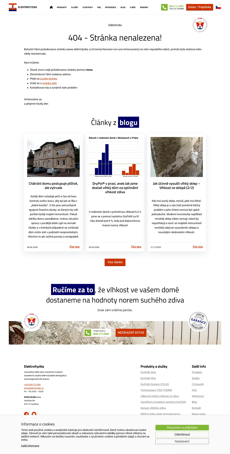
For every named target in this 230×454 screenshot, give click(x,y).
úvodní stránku (48, 78)
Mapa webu (199, 414)
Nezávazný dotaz (131, 332)
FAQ (99, 7)
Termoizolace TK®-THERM (156, 390)
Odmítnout (182, 434)
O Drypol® (88, 7)
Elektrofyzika (115, 25)
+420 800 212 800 (32, 384)
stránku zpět (49, 83)
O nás (133, 7)
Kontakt (144, 7)
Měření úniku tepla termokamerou (160, 414)
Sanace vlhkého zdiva (153, 408)
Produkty (62, 7)
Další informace (30, 445)
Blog (123, 7)
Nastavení (182, 441)
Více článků (115, 262)
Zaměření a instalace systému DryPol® (163, 402)
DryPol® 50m (148, 378)
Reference (110, 7)
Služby (74, 7)
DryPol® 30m (148, 372)
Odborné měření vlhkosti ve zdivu (160, 396)
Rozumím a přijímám (182, 427)
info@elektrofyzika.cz (34, 388)
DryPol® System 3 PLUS (155, 384)
